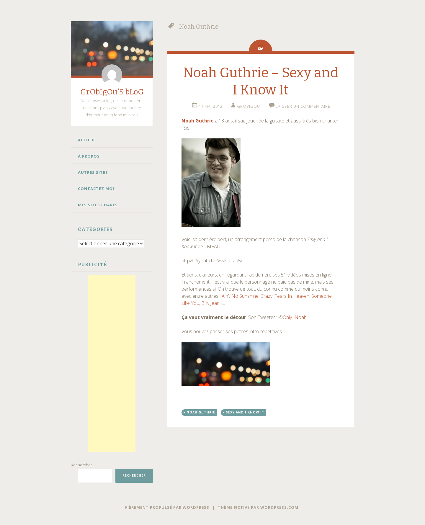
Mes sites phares (98, 204)
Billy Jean (210, 303)
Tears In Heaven (291, 296)
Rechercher (81, 464)
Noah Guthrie (198, 120)
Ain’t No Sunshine (240, 296)
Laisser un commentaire (303, 106)
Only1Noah (295, 317)
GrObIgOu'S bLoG (112, 92)
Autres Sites (93, 172)
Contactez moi (96, 188)
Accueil (87, 140)
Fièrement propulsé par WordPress (167, 507)
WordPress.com (279, 507)
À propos (89, 156)
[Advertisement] (111, 363)
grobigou (248, 106)
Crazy (266, 296)
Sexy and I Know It (245, 412)
